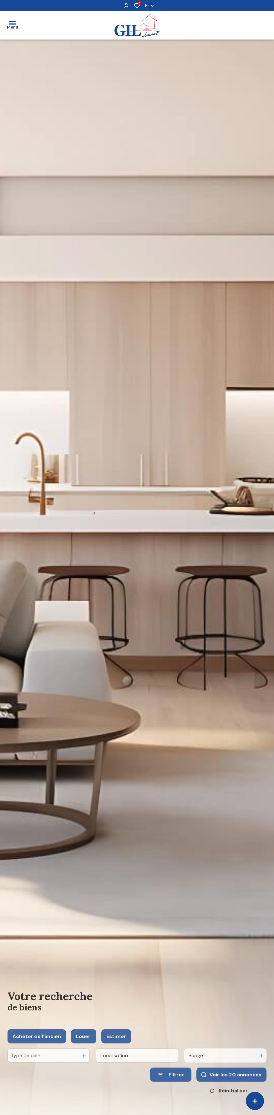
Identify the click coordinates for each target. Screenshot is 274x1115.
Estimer (116, 1045)
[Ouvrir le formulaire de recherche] (170, 1083)
